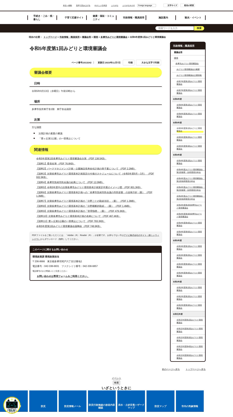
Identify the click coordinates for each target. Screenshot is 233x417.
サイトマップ (77, 379)
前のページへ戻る (171, 369)
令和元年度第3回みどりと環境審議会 (190, 338)
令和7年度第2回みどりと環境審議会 (189, 91)
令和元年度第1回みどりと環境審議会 (190, 321)
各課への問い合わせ (125, 383)
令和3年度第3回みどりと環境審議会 (189, 265)
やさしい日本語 (109, 5)
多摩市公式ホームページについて (90, 383)
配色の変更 (181, 5)
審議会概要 (41, 80)
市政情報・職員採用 (133, 17)
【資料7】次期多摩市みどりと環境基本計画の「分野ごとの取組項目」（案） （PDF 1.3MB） (87, 225)
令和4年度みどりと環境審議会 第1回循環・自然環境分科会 (191, 170)
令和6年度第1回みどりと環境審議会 (189, 106)
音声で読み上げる (91, 5)
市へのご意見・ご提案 (153, 383)
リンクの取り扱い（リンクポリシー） (148, 379)
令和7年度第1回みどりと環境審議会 (189, 82)
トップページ (50, 37)
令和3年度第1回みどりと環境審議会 (189, 247)
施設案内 (163, 17)
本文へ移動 (75, 5)
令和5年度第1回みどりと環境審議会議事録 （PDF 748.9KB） (70, 250)
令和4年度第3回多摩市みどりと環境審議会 (189, 215)
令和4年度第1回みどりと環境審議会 (189, 162)
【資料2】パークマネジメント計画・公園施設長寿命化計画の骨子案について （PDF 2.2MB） (87, 193)
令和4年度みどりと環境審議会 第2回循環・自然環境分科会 (191, 188)
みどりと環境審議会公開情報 (189, 75)
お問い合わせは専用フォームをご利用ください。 (63, 300)
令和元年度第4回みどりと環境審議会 (190, 347)
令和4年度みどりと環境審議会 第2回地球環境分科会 (191, 197)
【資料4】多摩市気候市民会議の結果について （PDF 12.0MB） (71, 206)
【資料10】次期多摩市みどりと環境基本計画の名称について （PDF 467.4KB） (79, 240)
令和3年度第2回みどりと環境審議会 (189, 256)
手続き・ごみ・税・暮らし (44, 18)
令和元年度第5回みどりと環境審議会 (190, 356)
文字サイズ (164, 5)
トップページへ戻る (196, 369)
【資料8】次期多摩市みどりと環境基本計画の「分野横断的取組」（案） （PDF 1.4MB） (85, 230)
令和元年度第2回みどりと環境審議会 (190, 330)
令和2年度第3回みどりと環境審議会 (189, 306)
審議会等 (86, 37)
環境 (95, 37)
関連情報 (103, 80)
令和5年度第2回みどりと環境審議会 (189, 138)
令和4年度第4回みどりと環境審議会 (189, 224)
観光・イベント (193, 17)
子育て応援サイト (74, 17)
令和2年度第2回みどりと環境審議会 (189, 297)
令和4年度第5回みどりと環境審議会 (189, 233)
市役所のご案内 (113, 379)
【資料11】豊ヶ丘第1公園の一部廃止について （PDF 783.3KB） (72, 245)
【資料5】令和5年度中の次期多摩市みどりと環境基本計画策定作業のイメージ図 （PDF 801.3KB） (90, 211)
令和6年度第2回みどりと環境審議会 (189, 115)
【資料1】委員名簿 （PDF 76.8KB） (57, 188)
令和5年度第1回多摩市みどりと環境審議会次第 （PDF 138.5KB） (72, 182)
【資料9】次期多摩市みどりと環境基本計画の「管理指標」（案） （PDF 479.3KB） (82, 235)
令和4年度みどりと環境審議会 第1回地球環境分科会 (191, 179)
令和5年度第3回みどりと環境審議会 (189, 147)
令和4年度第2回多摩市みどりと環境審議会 (189, 206)
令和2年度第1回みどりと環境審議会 (189, 288)
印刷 (130, 62)
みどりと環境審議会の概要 (188, 69)
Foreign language (137, 5)
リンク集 (95, 379)
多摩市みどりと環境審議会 (114, 37)
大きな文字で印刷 (150, 62)
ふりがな (123, 5)
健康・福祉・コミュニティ (103, 18)
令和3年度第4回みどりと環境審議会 (189, 274)
